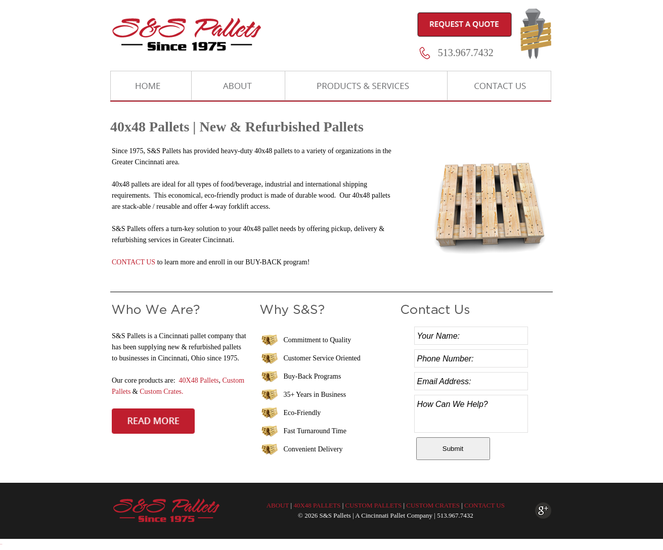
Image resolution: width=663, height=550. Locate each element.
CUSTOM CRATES (433, 505)
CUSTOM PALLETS (373, 505)
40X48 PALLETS (316, 505)
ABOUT (278, 505)
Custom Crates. (161, 391)
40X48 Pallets (199, 380)
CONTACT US (133, 262)
